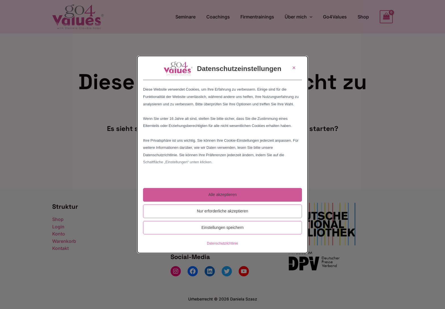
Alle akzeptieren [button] (222, 194)
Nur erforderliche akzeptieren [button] (222, 211)
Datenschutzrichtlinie (222, 243)
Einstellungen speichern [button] (222, 227)
